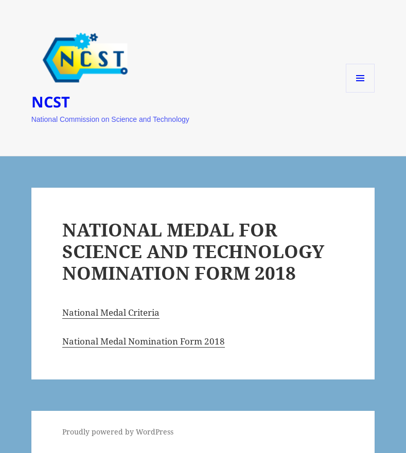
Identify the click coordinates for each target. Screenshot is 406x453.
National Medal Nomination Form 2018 (143, 341)
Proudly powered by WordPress (117, 432)
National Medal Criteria (111, 312)
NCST (50, 102)
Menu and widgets (360, 92)
